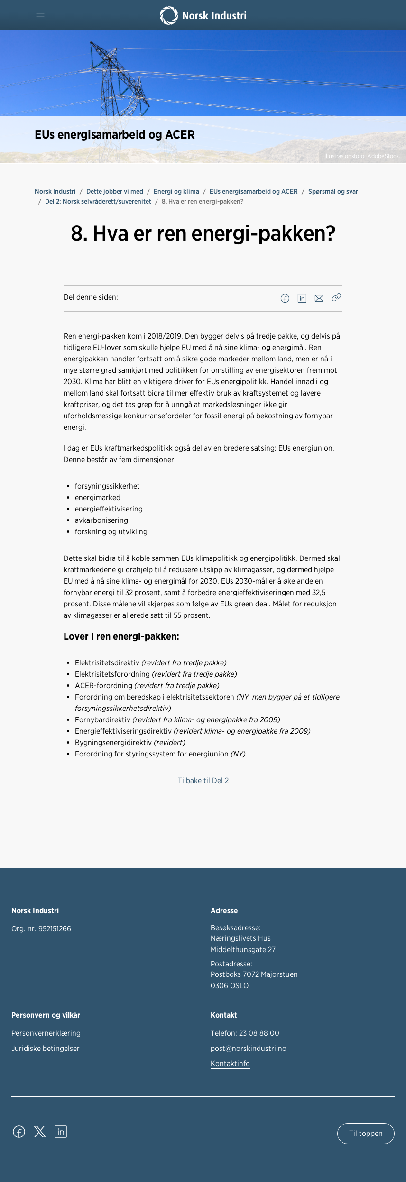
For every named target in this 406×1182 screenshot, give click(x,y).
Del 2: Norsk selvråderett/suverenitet (98, 201)
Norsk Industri (55, 191)
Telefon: (245, 1033)
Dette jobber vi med (114, 191)
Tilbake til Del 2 (203, 780)
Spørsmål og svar (333, 191)
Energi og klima (176, 191)
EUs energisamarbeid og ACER (254, 191)
